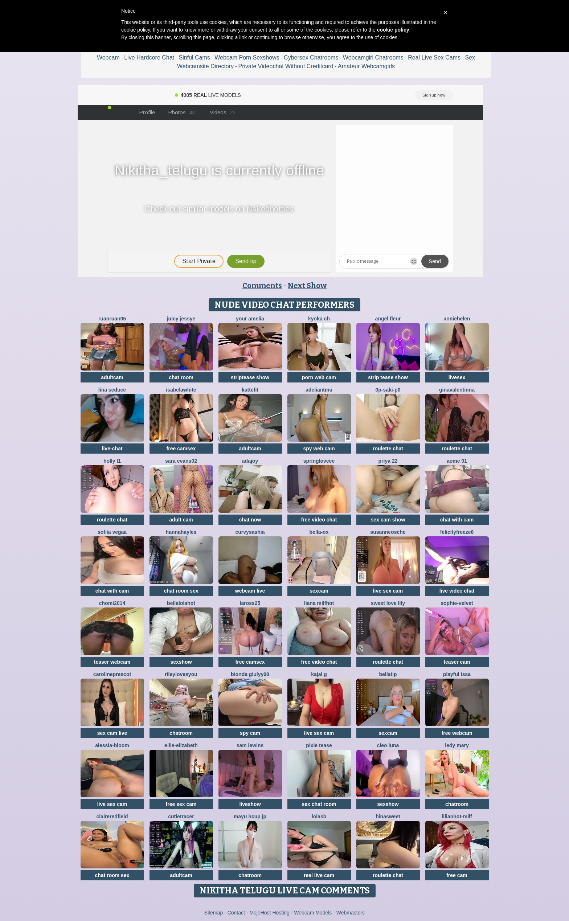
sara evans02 (181, 461)
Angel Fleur (388, 319)
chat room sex (181, 591)
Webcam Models (313, 913)
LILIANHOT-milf (457, 816)
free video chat (319, 520)
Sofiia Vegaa (112, 532)
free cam (456, 875)
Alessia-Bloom (112, 745)
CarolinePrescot (112, 674)
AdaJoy (250, 461)
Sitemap (213, 913)
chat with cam (457, 520)
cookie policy (393, 30)
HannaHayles (181, 532)
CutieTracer (181, 816)
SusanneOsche (387, 532)
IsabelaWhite (181, 390)
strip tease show (388, 377)
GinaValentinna (457, 390)
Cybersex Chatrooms (311, 57)
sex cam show (388, 520)
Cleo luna (388, 745)
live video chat (456, 591)
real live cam (319, 875)
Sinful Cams (194, 57)
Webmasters (350, 913)
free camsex (181, 448)
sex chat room (319, 804)
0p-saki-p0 (387, 390)
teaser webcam (112, 662)
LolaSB (319, 816)
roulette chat (388, 448)
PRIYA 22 (388, 461)
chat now (250, 520)
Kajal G (319, 674)
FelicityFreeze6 (457, 532)
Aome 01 (457, 461)
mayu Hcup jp (250, 816)
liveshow (250, 804)
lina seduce (112, 390)
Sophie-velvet (457, 603)
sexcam (319, 591)
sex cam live (112, 733)
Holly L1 (112, 461)
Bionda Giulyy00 (250, 674)
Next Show (307, 285)
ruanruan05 (112, 319)
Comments (262, 285)
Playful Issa (457, 674)
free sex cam (181, 804)
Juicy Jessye (181, 319)
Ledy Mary (456, 745)
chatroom (181, 733)
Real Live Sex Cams (434, 57)
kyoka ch (319, 319)
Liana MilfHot (319, 603)
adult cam (181, 520)
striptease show (250, 377)
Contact (236, 913)
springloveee (319, 461)
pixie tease (319, 745)
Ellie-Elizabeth (181, 745)
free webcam (457, 733)
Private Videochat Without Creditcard (285, 66)
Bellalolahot (181, 603)
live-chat (112, 448)
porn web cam (319, 377)
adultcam (112, 377)
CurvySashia (250, 532)
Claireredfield (112, 816)
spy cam (250, 733)
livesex (457, 377)
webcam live (250, 591)
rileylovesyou (181, 674)
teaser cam (456, 662)
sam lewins (250, 745)
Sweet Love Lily (388, 603)
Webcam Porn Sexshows (246, 57)
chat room (181, 377)
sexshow (181, 662)
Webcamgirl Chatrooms (373, 57)
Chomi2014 (112, 603)
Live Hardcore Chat (149, 57)
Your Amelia (250, 319)
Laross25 (250, 603)
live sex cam (388, 591)
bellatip (388, 674)
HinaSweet (388, 816)
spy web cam (319, 448)
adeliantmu (319, 390)
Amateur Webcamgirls (366, 66)
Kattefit (250, 390)
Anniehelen (456, 319)
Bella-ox (319, 532)
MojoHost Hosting (269, 913)
